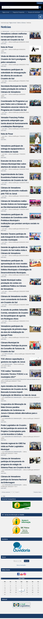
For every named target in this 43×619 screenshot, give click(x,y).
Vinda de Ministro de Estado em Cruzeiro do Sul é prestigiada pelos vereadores (14, 59)
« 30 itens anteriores (5, 492)
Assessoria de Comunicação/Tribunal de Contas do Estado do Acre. (22, 379)
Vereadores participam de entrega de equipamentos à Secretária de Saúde (12, 149)
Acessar (40, 3)
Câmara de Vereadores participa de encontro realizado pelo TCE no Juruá (14, 191)
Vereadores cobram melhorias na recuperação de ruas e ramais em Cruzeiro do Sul (14, 37)
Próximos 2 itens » (38, 492)
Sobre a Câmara (21, 22)
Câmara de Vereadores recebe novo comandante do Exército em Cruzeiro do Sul (14, 299)
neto (5, 42)
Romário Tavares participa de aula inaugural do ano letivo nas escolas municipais (14, 237)
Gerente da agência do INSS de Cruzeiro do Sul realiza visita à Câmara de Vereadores (14, 250)
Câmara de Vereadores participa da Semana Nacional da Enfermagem (14, 479)
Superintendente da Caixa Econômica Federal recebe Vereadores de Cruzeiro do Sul (14, 177)
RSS (4, 496)
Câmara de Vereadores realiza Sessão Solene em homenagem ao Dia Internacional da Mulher (14, 204)
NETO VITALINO (8, 354)
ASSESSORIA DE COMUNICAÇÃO (13, 397)
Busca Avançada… (21, 565)
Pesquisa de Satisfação (34, 12)
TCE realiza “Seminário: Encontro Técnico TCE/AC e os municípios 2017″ (14, 374)
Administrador (6, 31)
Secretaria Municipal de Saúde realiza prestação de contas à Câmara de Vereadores (14, 89)
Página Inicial (5, 12)
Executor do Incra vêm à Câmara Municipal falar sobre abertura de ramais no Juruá (13, 164)
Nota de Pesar (7, 47)
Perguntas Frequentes (18, 12)
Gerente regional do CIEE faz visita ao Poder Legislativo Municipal (13, 446)
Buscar (4, 557)
